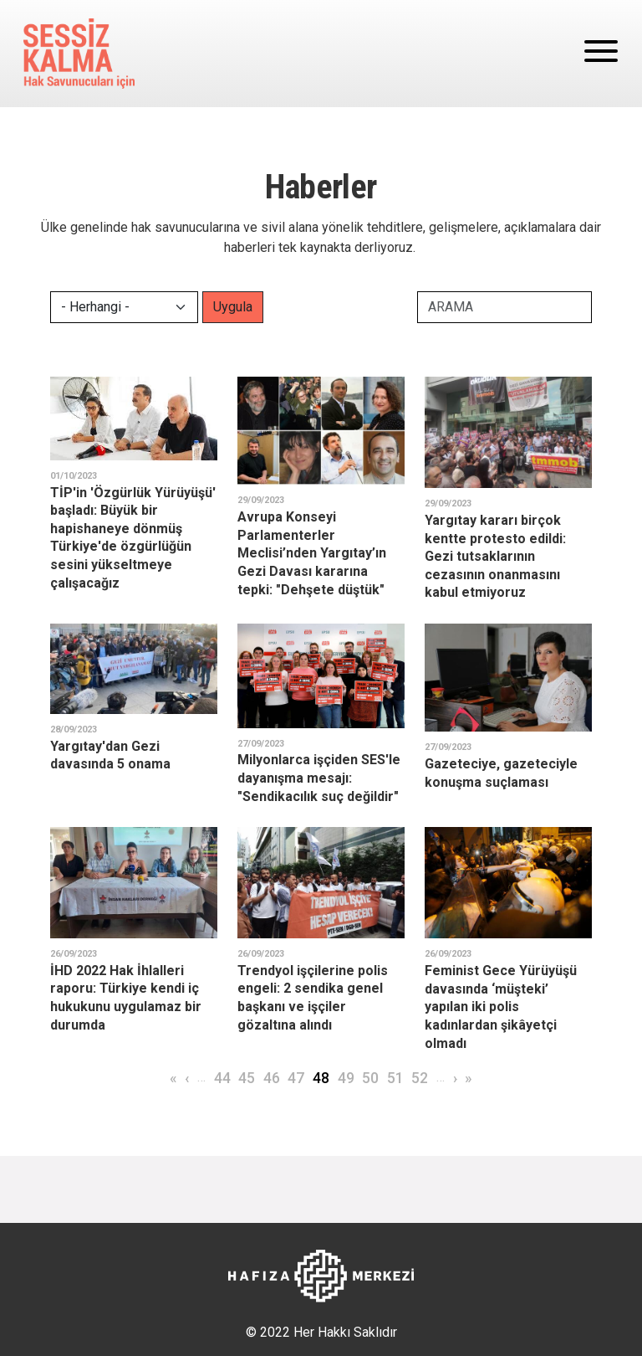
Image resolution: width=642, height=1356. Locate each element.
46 (271, 1078)
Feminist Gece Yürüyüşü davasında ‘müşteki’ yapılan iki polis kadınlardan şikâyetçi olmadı (501, 1006)
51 (395, 1078)
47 (296, 1078)
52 (419, 1078)
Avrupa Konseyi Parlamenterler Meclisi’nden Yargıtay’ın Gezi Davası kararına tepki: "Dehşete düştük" (311, 553)
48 (321, 1078)
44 (222, 1078)
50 (370, 1078)
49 (346, 1078)
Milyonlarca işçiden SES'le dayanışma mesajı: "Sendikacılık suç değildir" (318, 778)
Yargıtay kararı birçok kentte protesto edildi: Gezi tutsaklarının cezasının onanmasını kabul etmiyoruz (495, 556)
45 (246, 1078)
